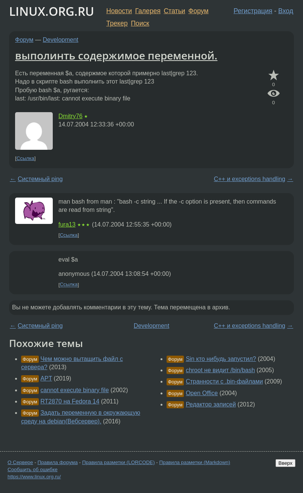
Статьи (174, 11)
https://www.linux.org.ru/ (34, 476)
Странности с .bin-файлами (224, 381)
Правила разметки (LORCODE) (118, 462)
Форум (198, 11)
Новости (119, 11)
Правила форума (58, 462)
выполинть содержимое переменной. (116, 55)
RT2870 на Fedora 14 (69, 401)
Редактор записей (211, 404)
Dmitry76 (70, 116)
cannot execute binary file (74, 390)
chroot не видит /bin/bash (220, 370)
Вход (285, 11)
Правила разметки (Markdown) (194, 462)
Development (60, 40)
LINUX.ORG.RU (51, 11)
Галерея (148, 11)
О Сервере (20, 462)
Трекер (117, 23)
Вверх (285, 463)
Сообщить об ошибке (33, 469)
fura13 (66, 224)
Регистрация (253, 11)
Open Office (202, 393)
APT (46, 378)
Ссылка (25, 158)
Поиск (140, 23)
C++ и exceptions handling (249, 179)
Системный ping (40, 179)
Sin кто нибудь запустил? (221, 359)
